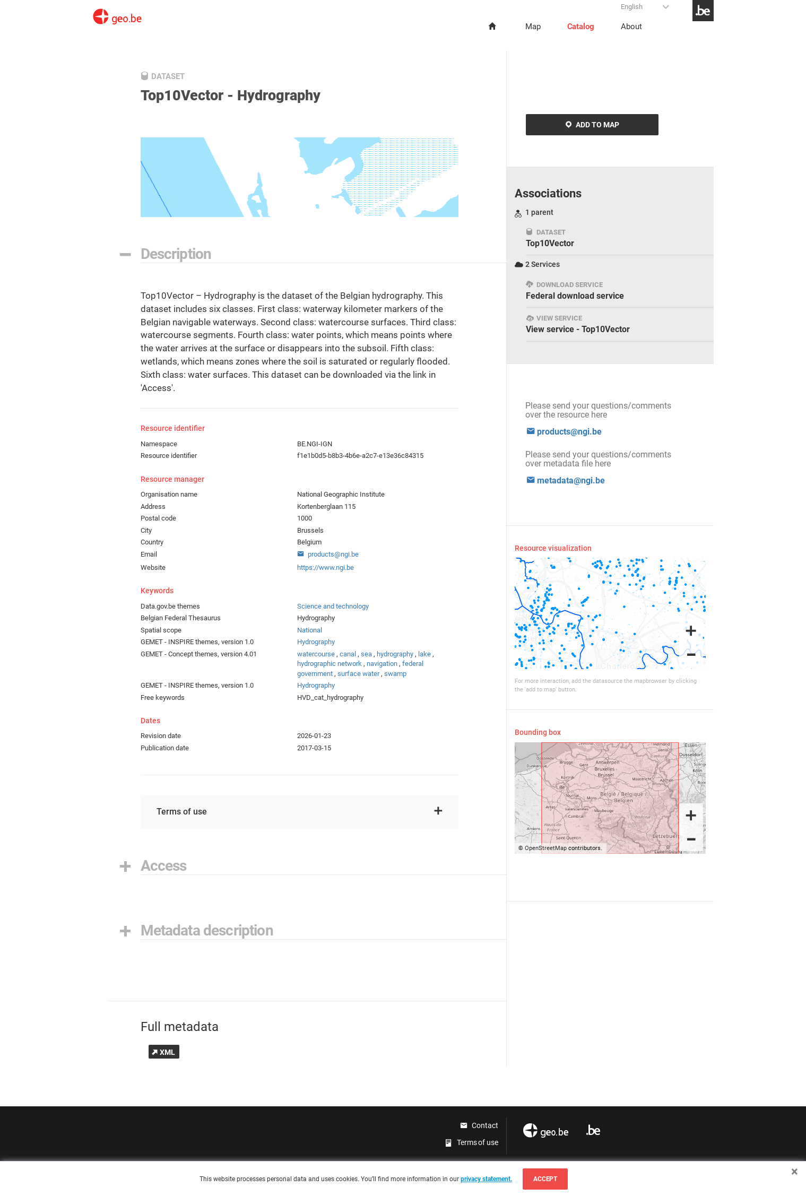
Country (152, 542)
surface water (358, 674)
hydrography (395, 654)
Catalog (580, 26)
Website (153, 567)
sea (366, 654)
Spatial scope (161, 630)
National (309, 630)
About (631, 26)
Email (149, 554)
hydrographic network (329, 664)
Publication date (165, 748)
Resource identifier (169, 456)
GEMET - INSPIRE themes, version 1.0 (197, 642)
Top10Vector (550, 238)
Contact (479, 1125)
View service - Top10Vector (578, 324)
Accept (545, 1179)
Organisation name (169, 494)
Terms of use (300, 812)
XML (163, 1052)
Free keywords (163, 697)
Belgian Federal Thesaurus (181, 618)
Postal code (158, 518)
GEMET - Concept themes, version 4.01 (199, 654)
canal (348, 654)
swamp (395, 674)
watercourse (316, 654)
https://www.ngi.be (325, 567)
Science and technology (333, 606)
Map (533, 26)
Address (153, 506)
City (146, 530)
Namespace (159, 444)
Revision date (161, 736)
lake (424, 654)
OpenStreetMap (546, 848)
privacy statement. (486, 1179)
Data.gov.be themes (170, 606)
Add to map (592, 124)
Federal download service (575, 291)
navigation (382, 664)
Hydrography (316, 642)
